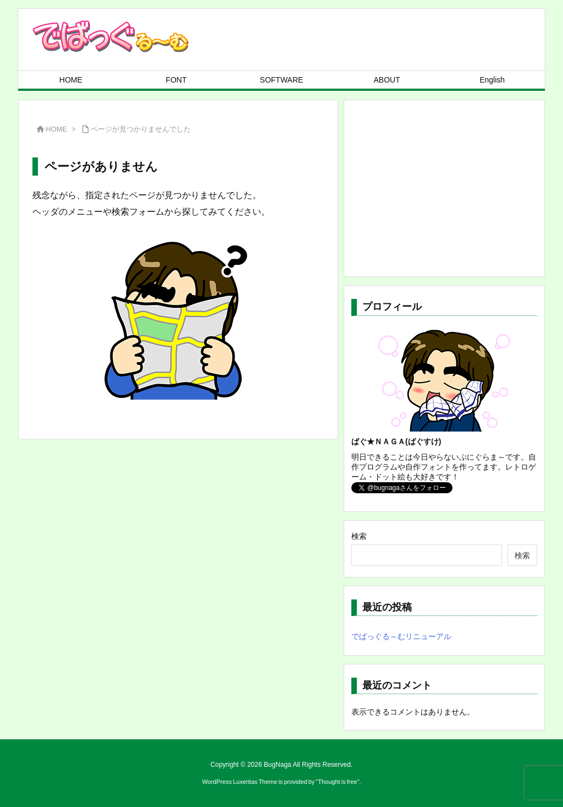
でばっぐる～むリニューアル (401, 636)
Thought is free (337, 781)
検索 (359, 536)
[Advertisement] (444, 188)
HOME (56, 129)
